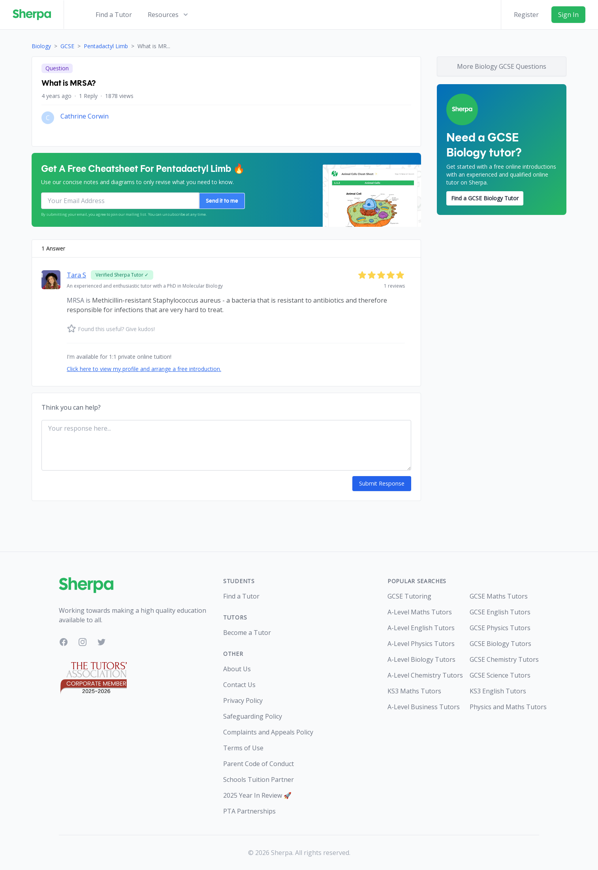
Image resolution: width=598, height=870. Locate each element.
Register (526, 14)
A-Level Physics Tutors (421, 643)
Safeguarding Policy (252, 716)
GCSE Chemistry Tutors (504, 659)
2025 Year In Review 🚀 (257, 795)
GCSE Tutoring (409, 596)
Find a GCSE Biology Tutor (485, 198)
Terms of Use (243, 748)
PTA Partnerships (249, 811)
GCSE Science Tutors (500, 675)
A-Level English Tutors (421, 627)
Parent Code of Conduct (258, 763)
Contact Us (239, 684)
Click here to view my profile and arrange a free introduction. (144, 369)
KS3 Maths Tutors (414, 691)
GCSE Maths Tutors (499, 596)
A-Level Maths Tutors (419, 612)
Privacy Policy (243, 700)
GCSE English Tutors (500, 612)
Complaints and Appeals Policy (268, 732)
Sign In (568, 14)
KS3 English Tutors (498, 691)
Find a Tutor (114, 14)
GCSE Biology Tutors (500, 643)
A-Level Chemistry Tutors (422, 675)
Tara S (76, 275)
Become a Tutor (247, 632)
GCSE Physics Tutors (500, 627)
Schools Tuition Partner (258, 779)
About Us (237, 669)
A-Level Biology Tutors (421, 659)
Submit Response (382, 483)
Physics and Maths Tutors (504, 706)
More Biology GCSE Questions (501, 66)
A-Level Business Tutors (422, 706)
